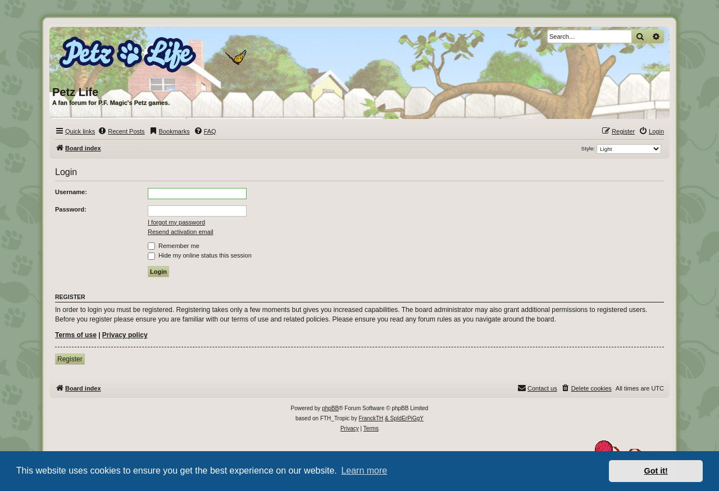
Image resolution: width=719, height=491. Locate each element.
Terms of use (76, 335)
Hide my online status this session (200, 255)
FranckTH (370, 418)
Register (70, 359)
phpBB (330, 408)
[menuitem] (121, 131)
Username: (71, 192)
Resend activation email (180, 231)
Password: (71, 209)
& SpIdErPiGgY (404, 418)
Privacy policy (125, 335)
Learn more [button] (364, 470)
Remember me (173, 245)
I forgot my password (176, 222)
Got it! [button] (656, 470)
